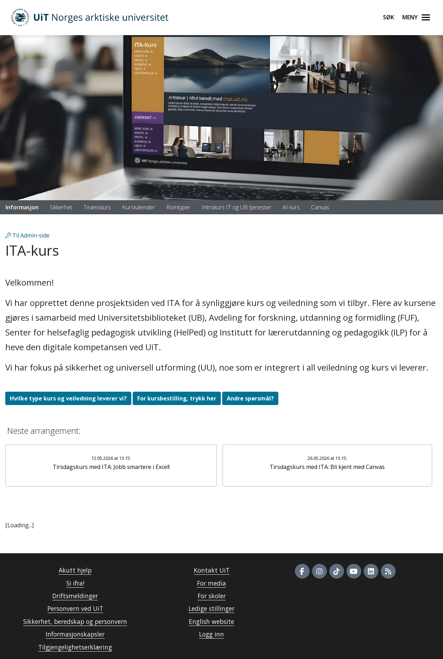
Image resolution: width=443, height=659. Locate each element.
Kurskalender (138, 207)
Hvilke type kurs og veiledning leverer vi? (68, 398)
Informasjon (22, 207)
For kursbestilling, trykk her (176, 398)
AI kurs (291, 207)
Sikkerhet (61, 207)
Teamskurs (97, 207)
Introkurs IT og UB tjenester (236, 207)
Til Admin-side (27, 235)
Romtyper (178, 207)
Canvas (320, 207)
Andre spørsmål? (250, 398)
